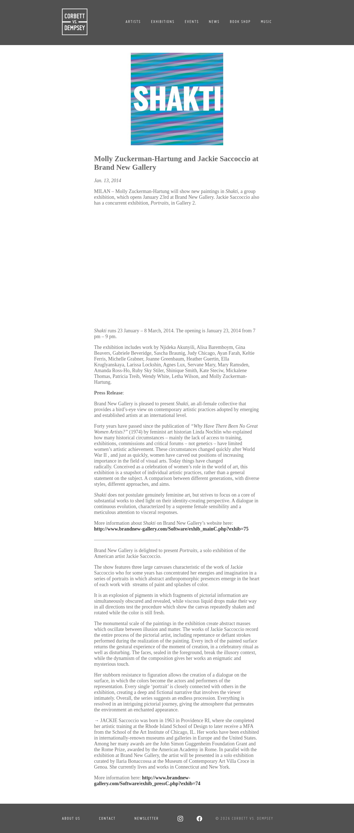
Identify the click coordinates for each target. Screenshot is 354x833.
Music (266, 21)
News (214, 21)
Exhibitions (163, 21)
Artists (133, 21)
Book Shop (240, 21)
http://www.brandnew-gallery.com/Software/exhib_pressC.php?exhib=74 (147, 780)
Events (192, 21)
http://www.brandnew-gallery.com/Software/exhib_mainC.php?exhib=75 (171, 529)
